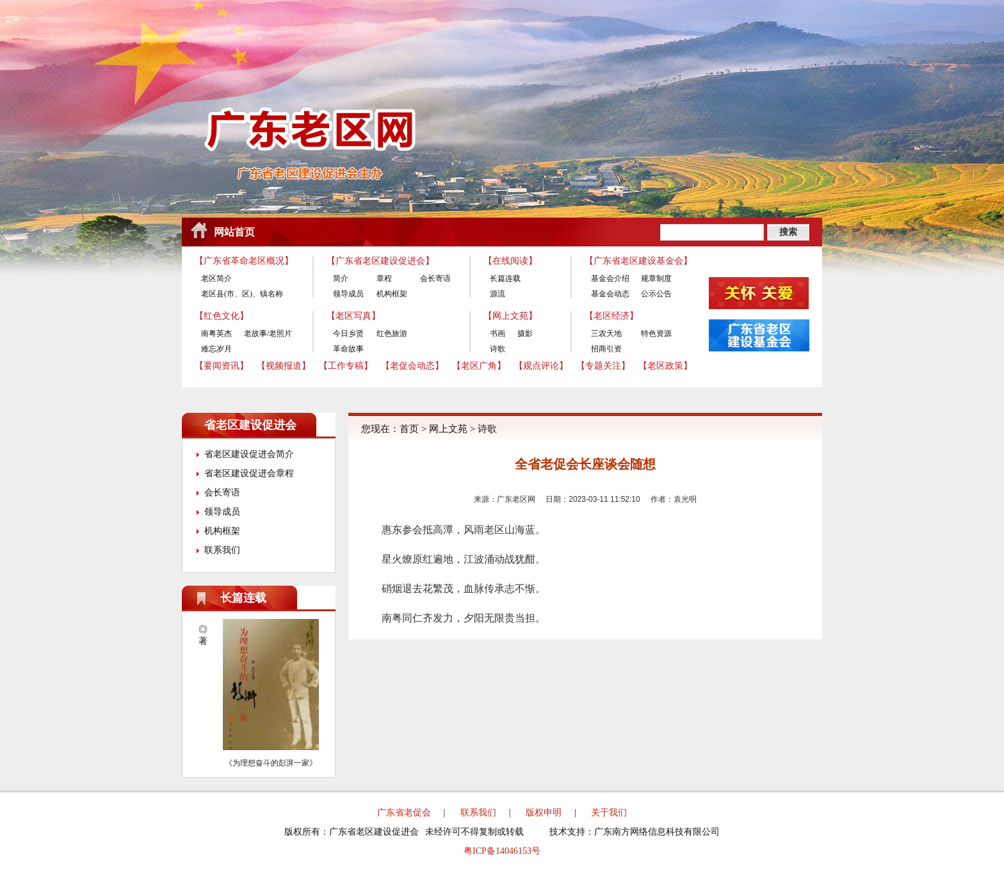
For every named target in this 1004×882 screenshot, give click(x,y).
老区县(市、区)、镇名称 (242, 293)
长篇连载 (505, 278)
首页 (409, 429)
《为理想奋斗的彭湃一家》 (271, 762)
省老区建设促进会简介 (249, 454)
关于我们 (609, 812)
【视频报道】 (284, 366)
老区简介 (216, 278)
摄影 (525, 333)
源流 (497, 293)
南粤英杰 (216, 333)
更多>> (317, 597)
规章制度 (656, 278)
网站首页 (234, 232)
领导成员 (348, 293)
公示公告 (656, 293)
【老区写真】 (353, 316)
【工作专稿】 (346, 366)
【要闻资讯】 (221, 366)
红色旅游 (391, 333)
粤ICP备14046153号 (502, 851)
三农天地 (606, 333)
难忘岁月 (216, 348)
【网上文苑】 (510, 316)
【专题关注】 (603, 366)
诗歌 (497, 348)
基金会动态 (610, 293)
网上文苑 (448, 429)
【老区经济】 (611, 316)
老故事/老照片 (268, 333)
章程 (384, 278)
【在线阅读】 (510, 261)
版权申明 (544, 812)
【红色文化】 (221, 316)
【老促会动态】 (412, 366)
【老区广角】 (479, 366)
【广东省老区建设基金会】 (638, 261)
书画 (497, 333)
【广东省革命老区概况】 (244, 261)
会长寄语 (435, 278)
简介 (340, 278)
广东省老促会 (404, 812)
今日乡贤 (348, 333)
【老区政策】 (665, 366)
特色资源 (656, 333)
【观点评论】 (541, 366)
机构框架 (391, 293)
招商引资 (606, 348)
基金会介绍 (610, 278)
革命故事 (348, 348)
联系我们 (222, 550)
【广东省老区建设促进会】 (380, 261)
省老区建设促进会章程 (249, 473)
